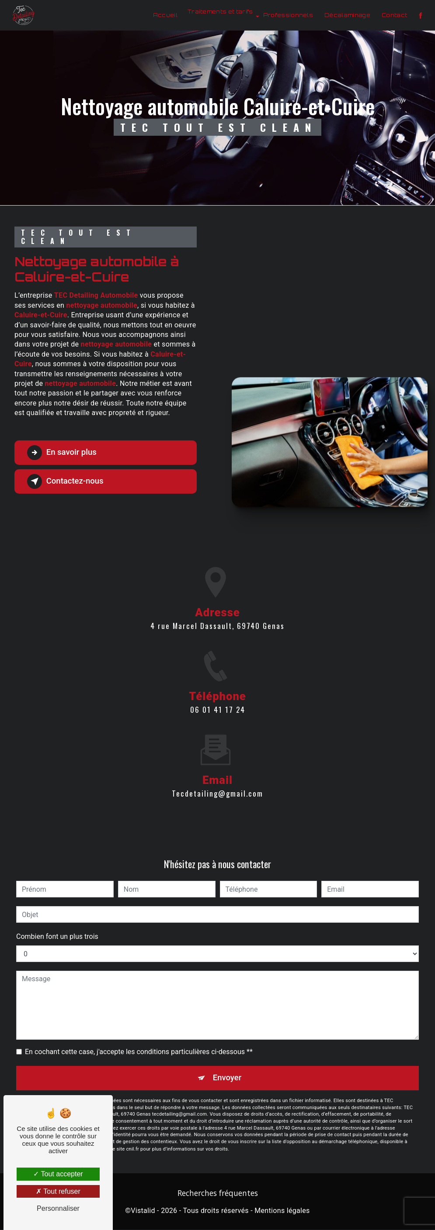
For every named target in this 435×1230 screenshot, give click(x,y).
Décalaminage (347, 15)
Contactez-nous (67, 481)
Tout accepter (58, 1174)
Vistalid (143, 1211)
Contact (393, 15)
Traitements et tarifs (219, 11)
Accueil (164, 15)
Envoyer (227, 1078)
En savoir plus (63, 452)
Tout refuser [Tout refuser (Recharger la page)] (58, 1191)
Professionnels (287, 15)
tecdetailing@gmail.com (217, 783)
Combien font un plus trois (57, 936)
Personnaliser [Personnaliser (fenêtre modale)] (58, 1208)
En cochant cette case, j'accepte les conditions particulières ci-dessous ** (139, 1052)
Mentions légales (282, 1211)
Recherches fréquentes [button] (217, 1193)
